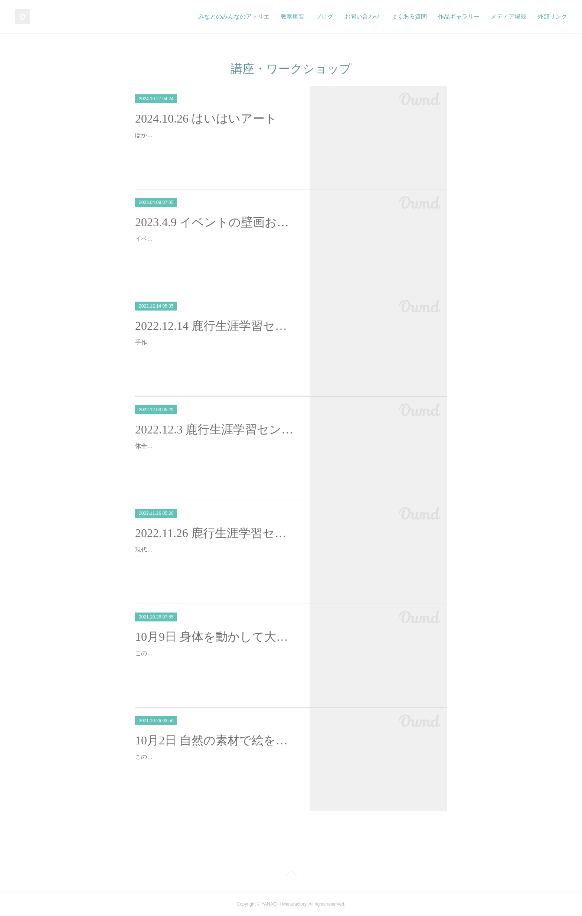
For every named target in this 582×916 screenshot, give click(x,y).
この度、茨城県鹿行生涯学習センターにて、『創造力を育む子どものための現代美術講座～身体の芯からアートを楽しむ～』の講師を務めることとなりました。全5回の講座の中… (215, 664)
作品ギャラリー (459, 16)
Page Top (291, 874)
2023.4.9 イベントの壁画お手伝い (216, 222)
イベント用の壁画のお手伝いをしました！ (191, 239)
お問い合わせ (362, 16)
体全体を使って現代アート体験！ (179, 446)
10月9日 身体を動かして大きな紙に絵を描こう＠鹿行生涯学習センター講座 (216, 636)
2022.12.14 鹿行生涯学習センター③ (216, 325)
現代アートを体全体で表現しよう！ (182, 549)
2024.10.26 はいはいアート (206, 118)
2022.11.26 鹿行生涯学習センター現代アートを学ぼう (216, 533)
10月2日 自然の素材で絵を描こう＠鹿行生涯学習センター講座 (216, 740)
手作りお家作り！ (159, 342)
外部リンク (552, 16)
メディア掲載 (508, 16)
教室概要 (292, 16)
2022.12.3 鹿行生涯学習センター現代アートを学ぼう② (216, 429)
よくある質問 (409, 16)
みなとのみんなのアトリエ (233, 16)
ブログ (324, 16)
